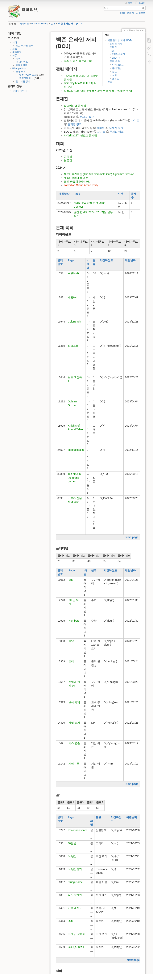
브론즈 (115, 78)
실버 (114, 75)
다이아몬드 (118, 64)
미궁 (14, 55)
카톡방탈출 (21, 65)
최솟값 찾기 (75, 869)
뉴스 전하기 (75, 895)
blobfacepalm (76, 449)
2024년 (116, 58)
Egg (70, 579)
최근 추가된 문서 (24, 45)
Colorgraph (74, 321)
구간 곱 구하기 (76, 934)
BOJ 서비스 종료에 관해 (78, 60)
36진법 (72, 843)
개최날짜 (64, 193)
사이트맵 (140, 13)
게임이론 (73, 763)
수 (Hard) (73, 273)
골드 (114, 71)
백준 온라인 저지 (28, 75)
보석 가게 (74, 702)
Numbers (73, 620)
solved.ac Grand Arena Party (81, 185)
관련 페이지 (116, 43)
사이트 (135, 120)
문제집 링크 (87, 116)
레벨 (88, 266)
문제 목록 (21, 71)
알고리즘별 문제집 (75, 105)
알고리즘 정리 (23, 81)
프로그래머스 (26, 78)
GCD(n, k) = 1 (76, 947)
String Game (75, 882)
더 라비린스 (22, 62)
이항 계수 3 (74, 907)
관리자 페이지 (19, 90)
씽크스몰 (73, 345)
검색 (143, 8)
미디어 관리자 (126, 13)
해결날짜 (130, 260)
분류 (94, 570)
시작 (14, 42)
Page (77, 193)
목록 (18, 58)
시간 (120, 193)
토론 (110, 82)
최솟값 (72, 856)
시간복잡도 (106, 260)
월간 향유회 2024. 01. (77, 181)
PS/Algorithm (19, 68)
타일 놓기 (74, 722)
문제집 (113, 47)
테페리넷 (24, 23)
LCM (70, 920)
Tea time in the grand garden (74, 477)
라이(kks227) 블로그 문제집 (80, 135)
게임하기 (73, 297)
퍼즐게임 (17, 52)
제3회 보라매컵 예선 (76, 177)
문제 (53, 23)
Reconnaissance (78, 830)
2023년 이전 (118, 54)
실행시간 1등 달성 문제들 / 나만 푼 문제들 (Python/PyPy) (98, 90)
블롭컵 (68, 160)
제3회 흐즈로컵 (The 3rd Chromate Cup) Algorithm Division (99, 174)
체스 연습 (74, 743)
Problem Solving (39, 23)
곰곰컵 (68, 156)
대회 (112, 50)
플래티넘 (116, 68)
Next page (132, 537)
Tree (71, 641)
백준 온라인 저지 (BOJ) (70, 23)
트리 (71, 661)
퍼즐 (14, 49)
